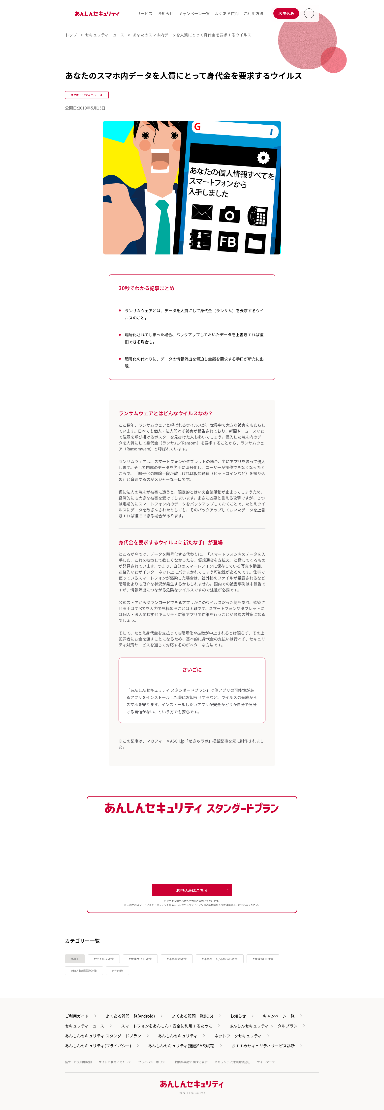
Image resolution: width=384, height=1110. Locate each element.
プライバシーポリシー (153, 1062)
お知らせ (165, 13)
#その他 (117, 971)
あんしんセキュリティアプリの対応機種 (193, 905)
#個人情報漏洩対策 (84, 971)
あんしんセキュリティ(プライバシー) (98, 1046)
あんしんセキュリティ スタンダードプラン (103, 1036)
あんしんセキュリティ (177, 1036)
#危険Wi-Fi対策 (263, 959)
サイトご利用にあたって (115, 1062)
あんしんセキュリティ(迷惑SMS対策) (181, 1046)
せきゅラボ (198, 741)
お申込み (286, 13)
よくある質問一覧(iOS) (192, 1016)
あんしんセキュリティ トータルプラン (263, 1026)
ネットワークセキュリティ (238, 1036)
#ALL (75, 959)
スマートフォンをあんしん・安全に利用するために (166, 1026)
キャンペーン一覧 (194, 13)
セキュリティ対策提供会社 (232, 1062)
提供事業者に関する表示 (191, 1062)
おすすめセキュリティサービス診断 (263, 1046)
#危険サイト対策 (140, 959)
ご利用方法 (253, 13)
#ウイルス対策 (104, 959)
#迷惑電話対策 (177, 959)
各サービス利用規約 (78, 1062)
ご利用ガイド (77, 1016)
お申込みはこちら (192, 890)
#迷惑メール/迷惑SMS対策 (219, 959)
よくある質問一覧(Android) (130, 1016)
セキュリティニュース (84, 1026)
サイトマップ (266, 1062)
